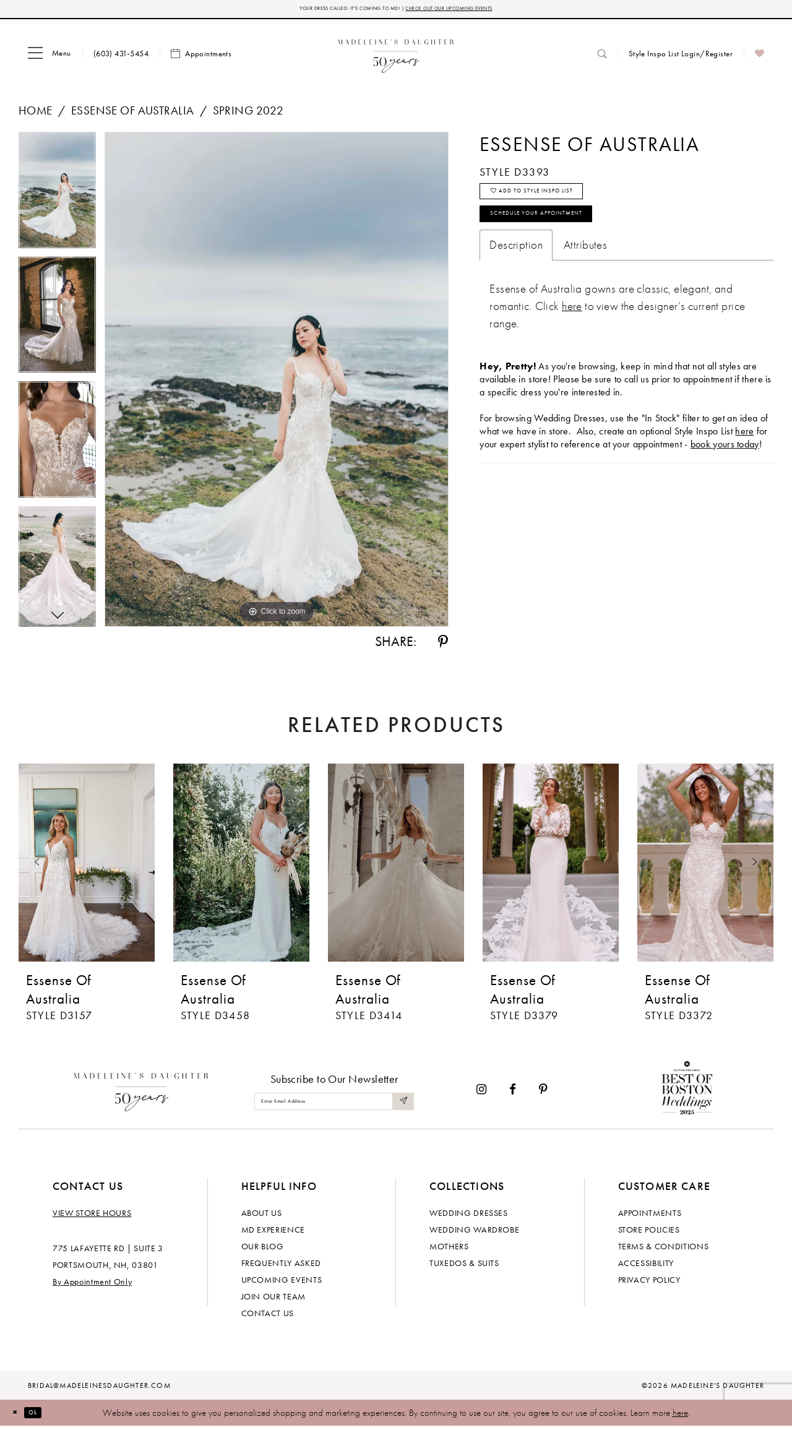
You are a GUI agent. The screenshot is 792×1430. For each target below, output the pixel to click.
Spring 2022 (248, 114)
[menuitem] (49, 57)
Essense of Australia (132, 114)
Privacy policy (649, 1283)
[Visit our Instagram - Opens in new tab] (481, 1093)
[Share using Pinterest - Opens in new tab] (443, 645)
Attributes (585, 271)
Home (36, 114)
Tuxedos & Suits (464, 1266)
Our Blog (262, 1250)
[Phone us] (121, 57)
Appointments (650, 1216)
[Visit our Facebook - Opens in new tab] (513, 1093)
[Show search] (602, 57)
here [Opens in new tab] (744, 457)
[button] (49, 57)
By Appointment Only (92, 1285)
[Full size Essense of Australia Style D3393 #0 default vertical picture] (276, 383)
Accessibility (646, 1266)
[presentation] (87, 866)
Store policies (649, 1233)
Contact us (268, 1316)
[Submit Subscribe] (401, 1105)
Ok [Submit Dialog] (46, 1416)
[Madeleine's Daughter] (141, 1093)
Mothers (449, 1250)
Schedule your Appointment (566, 236)
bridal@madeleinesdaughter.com (99, 1389)
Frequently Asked (281, 1266)
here (680, 1416)
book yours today (725, 470)
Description (516, 271)
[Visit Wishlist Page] (759, 57)
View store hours (92, 1216)
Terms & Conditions (663, 1250)
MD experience (273, 1233)
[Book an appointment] (201, 57)
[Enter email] (334, 1105)
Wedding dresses (468, 1216)
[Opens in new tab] (572, 332)
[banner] (396, 57)
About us (261, 1216)
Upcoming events (281, 1283)
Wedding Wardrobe (474, 1233)
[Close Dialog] (18, 1416)
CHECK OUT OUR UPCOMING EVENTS (481, 11)
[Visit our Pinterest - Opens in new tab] (543, 1093)
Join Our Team (273, 1300)
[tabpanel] (57, 198)
